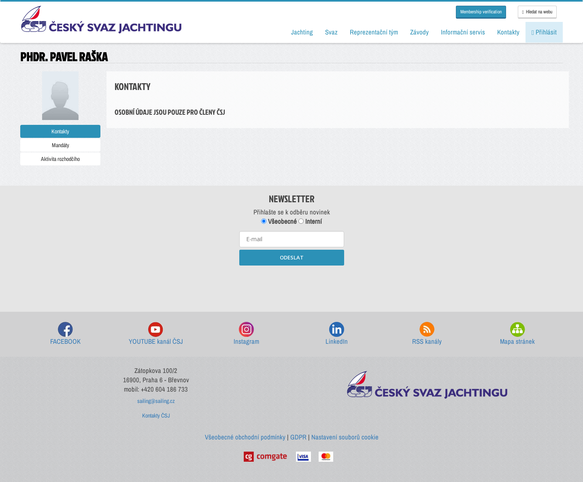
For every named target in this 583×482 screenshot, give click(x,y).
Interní (310, 221)
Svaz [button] (331, 32)
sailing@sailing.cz (156, 401)
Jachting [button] (302, 32)
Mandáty (60, 145)
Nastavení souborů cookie (345, 437)
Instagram (246, 334)
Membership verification (481, 12)
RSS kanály (427, 334)
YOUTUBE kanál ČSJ (156, 334)
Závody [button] (419, 32)
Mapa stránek (517, 334)
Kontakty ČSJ (156, 415)
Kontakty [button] (508, 32)
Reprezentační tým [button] (374, 32)
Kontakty (60, 131)
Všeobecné (279, 221)
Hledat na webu (537, 12)
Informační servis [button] (463, 32)
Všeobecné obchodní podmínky (245, 437)
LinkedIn (337, 334)
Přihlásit (544, 32)
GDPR (298, 437)
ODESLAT (292, 257)
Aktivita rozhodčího (60, 159)
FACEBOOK (65, 334)
